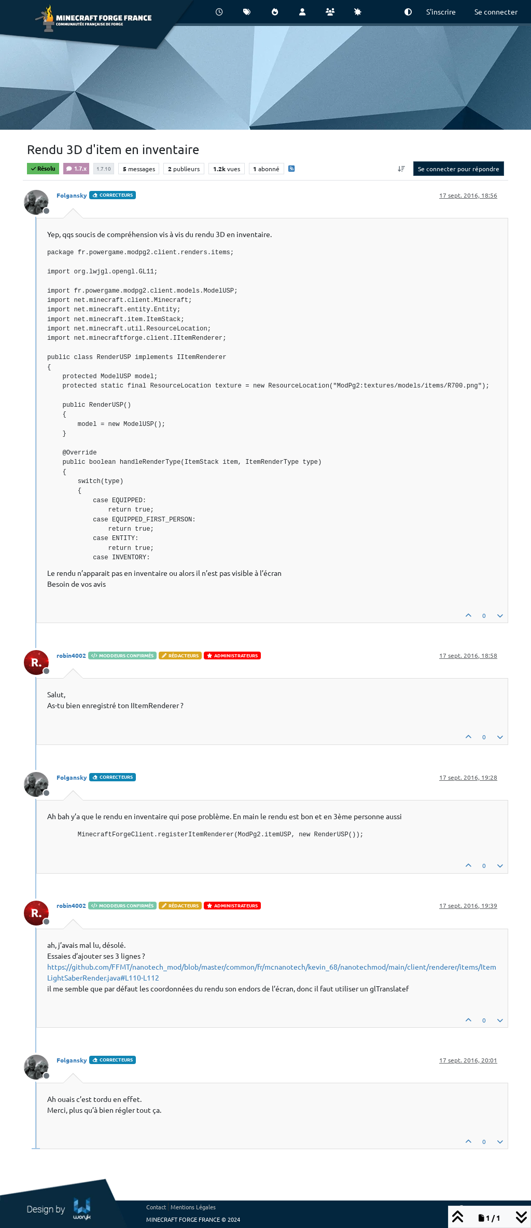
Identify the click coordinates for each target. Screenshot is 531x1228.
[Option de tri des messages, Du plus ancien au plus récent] (401, 168)
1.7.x (76, 168)
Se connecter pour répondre (458, 168)
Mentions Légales (193, 1207)
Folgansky (72, 195)
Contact (156, 1207)
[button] (408, 11)
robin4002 (71, 655)
